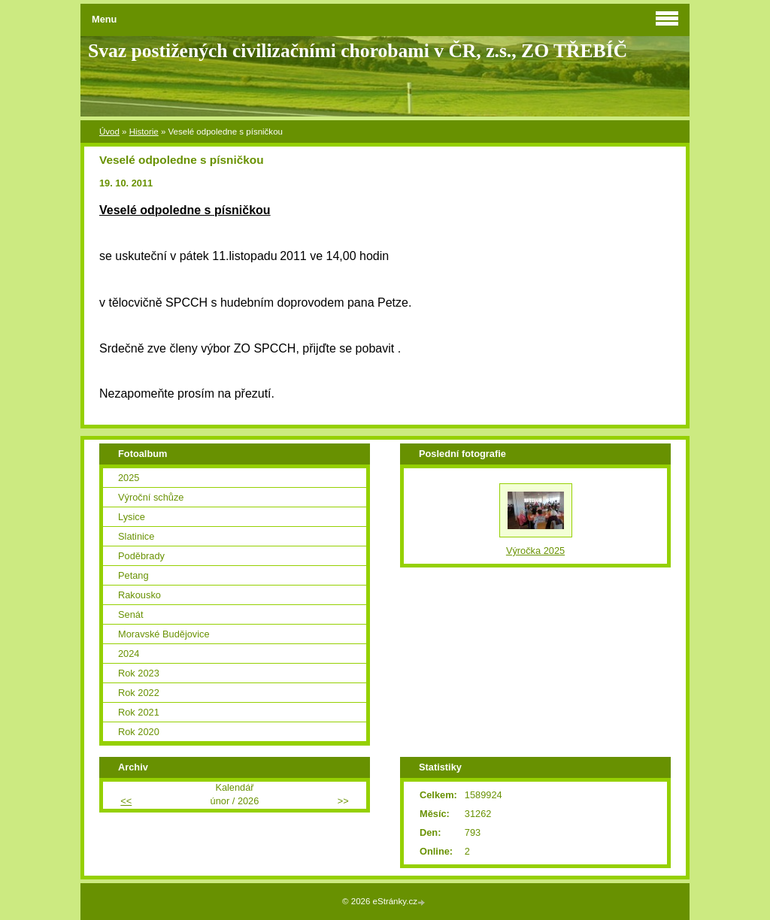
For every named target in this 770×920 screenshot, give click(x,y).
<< (126, 801)
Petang (133, 575)
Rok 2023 (138, 673)
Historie (144, 131)
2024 (128, 653)
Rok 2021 (138, 712)
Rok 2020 (138, 731)
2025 (128, 477)
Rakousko (139, 595)
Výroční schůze (151, 497)
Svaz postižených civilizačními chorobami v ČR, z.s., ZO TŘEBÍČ (357, 51)
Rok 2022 (138, 692)
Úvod (109, 131)
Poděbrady (141, 555)
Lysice (131, 516)
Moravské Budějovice (164, 634)
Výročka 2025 (535, 550)
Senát (130, 614)
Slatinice (136, 536)
